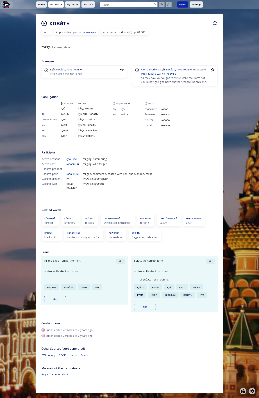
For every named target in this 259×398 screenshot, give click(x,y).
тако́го (152, 73)
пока (69, 69)
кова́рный (73, 232)
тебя (144, 73)
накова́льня (193, 218)
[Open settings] (252, 391)
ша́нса (161, 73)
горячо (77, 69)
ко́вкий (136, 232)
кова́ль (48, 232)
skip (55, 299)
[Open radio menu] (243, 391)
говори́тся (152, 69)
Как (143, 69)
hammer (55, 374)
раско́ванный (112, 218)
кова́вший (72, 164)
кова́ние (145, 218)
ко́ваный (49, 218)
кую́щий (71, 159)
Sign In (182, 4)
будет (174, 73)
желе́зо (60, 69)
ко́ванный (72, 174)
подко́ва (114, 232)
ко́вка (67, 218)
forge (44, 374)
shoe (65, 374)
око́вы (89, 218)
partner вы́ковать (84, 32)
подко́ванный (168, 218)
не (167, 73)
